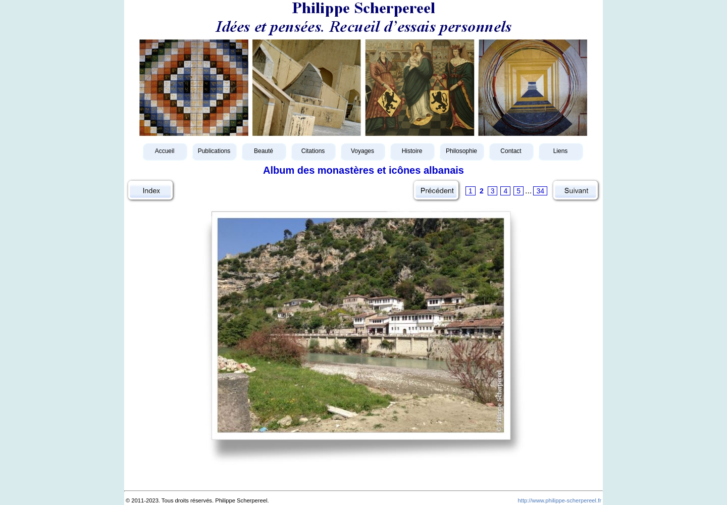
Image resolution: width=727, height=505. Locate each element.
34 (540, 191)
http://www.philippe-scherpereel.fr (559, 500)
